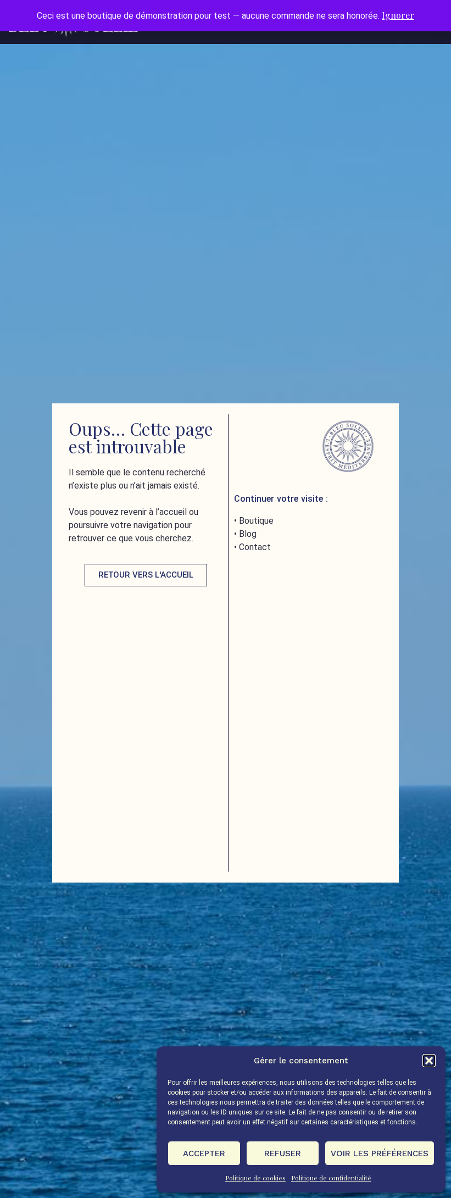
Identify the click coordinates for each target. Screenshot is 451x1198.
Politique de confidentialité (331, 1177)
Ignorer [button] (398, 15)
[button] (429, 1060)
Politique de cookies (255, 1177)
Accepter (204, 1153)
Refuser (282, 1153)
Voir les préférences (379, 1153)
